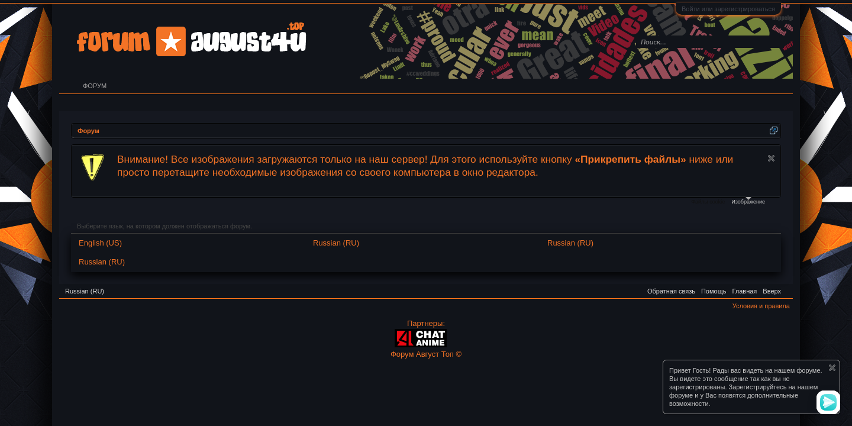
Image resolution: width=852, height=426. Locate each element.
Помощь (714, 291)
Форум (94, 85)
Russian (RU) (336, 242)
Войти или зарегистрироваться (728, 8)
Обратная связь (671, 291)
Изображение (748, 201)
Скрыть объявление (771, 158)
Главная (744, 291)
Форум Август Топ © (426, 354)
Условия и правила (761, 305)
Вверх (772, 291)
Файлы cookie (708, 202)
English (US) (100, 242)
